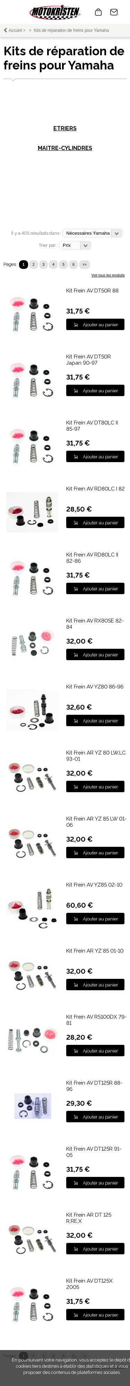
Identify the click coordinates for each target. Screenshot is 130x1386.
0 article (98, 12)
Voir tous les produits (108, 275)
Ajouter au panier (100, 324)
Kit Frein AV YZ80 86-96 (94, 687)
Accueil (15, 30)
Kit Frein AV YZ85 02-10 (94, 885)
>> (85, 264)
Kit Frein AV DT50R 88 (92, 291)
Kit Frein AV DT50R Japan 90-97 (88, 360)
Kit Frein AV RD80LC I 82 (95, 489)
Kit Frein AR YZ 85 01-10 (94, 951)
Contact (114, 12)
